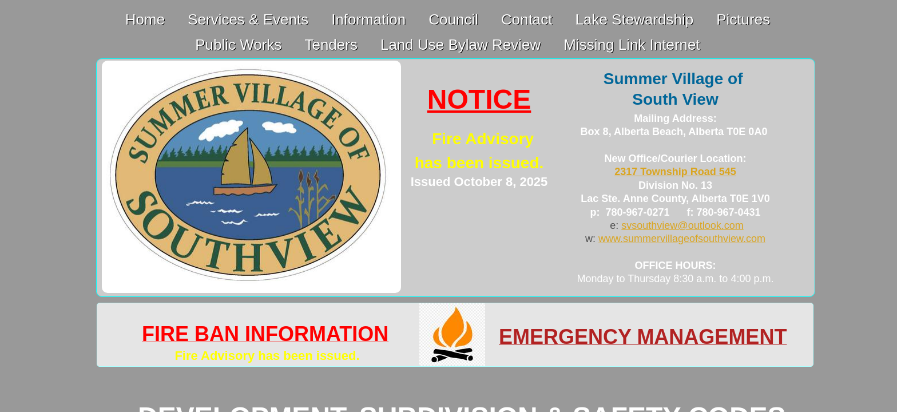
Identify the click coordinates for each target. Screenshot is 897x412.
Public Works (238, 44)
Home (145, 19)
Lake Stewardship (634, 19)
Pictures (743, 19)
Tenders (331, 44)
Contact (527, 19)
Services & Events (248, 19)
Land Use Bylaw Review (460, 44)
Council (453, 19)
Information (368, 19)
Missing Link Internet (631, 44)
